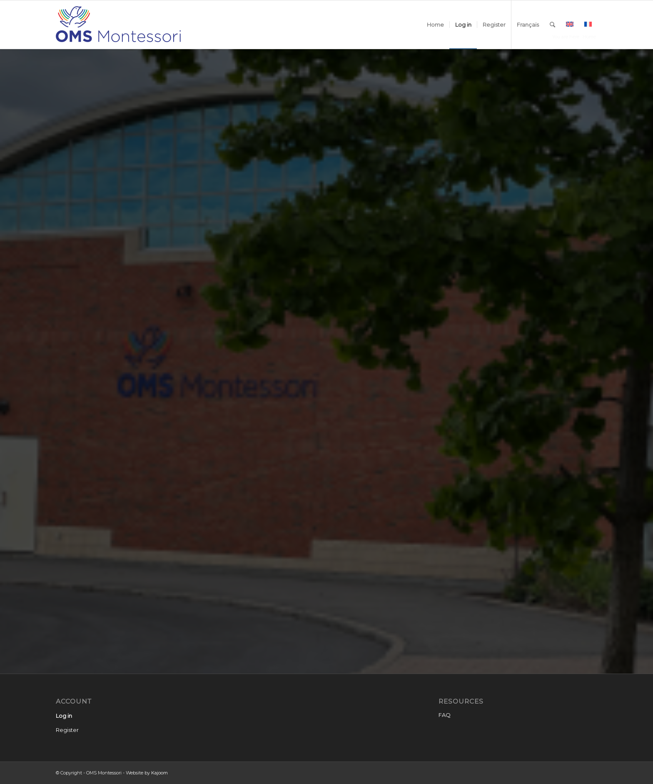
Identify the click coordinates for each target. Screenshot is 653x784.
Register (67, 730)
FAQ (445, 715)
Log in (64, 715)
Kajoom (159, 773)
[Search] (552, 24)
